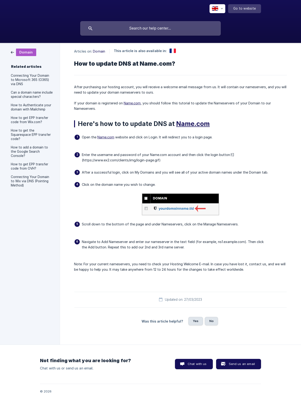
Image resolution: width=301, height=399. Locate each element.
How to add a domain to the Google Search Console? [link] (29, 151)
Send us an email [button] (242, 364)
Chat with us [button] (197, 364)
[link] (23, 52)
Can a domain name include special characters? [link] (32, 95)
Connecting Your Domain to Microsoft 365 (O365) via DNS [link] (30, 80)
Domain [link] (99, 51)
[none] (217, 8)
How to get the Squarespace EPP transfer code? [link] (31, 135)
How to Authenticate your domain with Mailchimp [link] (31, 107)
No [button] (211, 321)
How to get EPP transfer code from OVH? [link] (29, 166)
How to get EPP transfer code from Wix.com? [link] (29, 120)
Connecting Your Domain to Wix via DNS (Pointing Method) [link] (30, 181)
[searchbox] (150, 28)
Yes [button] (195, 321)
